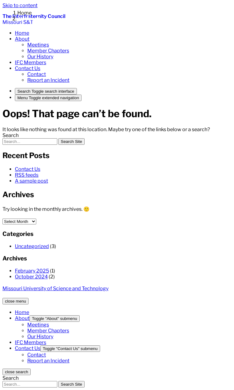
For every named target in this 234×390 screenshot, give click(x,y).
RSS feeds (26, 175)
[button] (22, 39)
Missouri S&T (17, 22)
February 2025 (32, 271)
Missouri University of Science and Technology (55, 288)
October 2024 (31, 277)
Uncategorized (32, 246)
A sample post (31, 181)
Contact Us (27, 169)
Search (10, 135)
